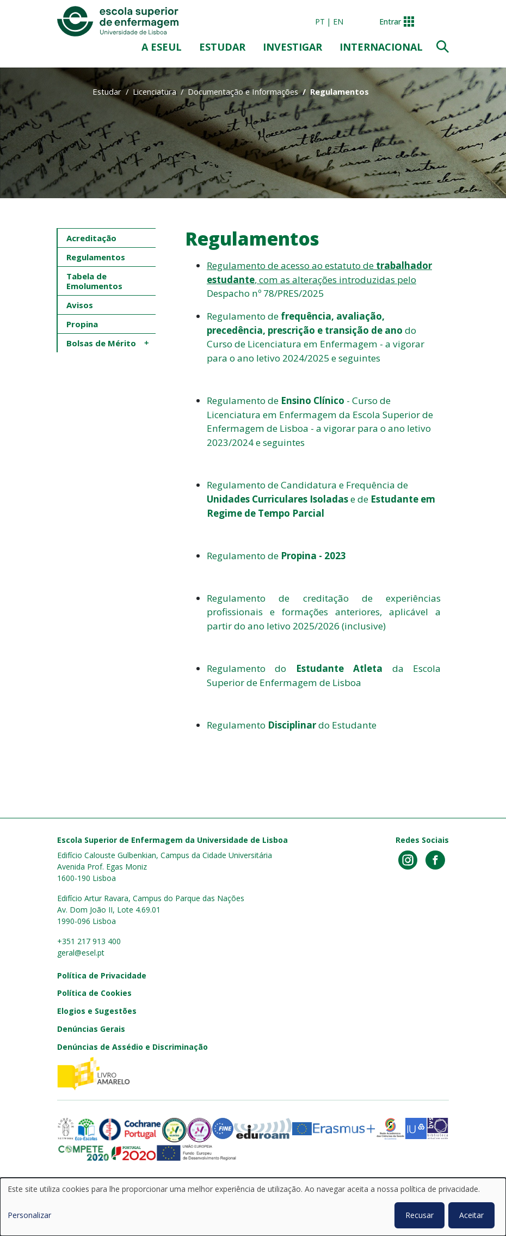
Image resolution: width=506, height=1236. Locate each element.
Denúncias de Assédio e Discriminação (132, 1047)
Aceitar (471, 1215)
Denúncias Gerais (91, 1029)
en (338, 21)
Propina (82, 324)
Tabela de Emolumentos (94, 281)
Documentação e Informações (243, 91)
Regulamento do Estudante (292, 725)
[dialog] (253, 1207)
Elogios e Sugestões (97, 1011)
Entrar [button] (390, 21)
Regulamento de (276, 555)
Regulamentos (95, 257)
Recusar (419, 1215)
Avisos (79, 304)
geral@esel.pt (80, 952)
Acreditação (91, 237)
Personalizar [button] (29, 1215)
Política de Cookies (94, 993)
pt (320, 21)
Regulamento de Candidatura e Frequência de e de (321, 499)
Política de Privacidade (101, 975)
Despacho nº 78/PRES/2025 (265, 293)
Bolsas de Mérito (101, 343)
